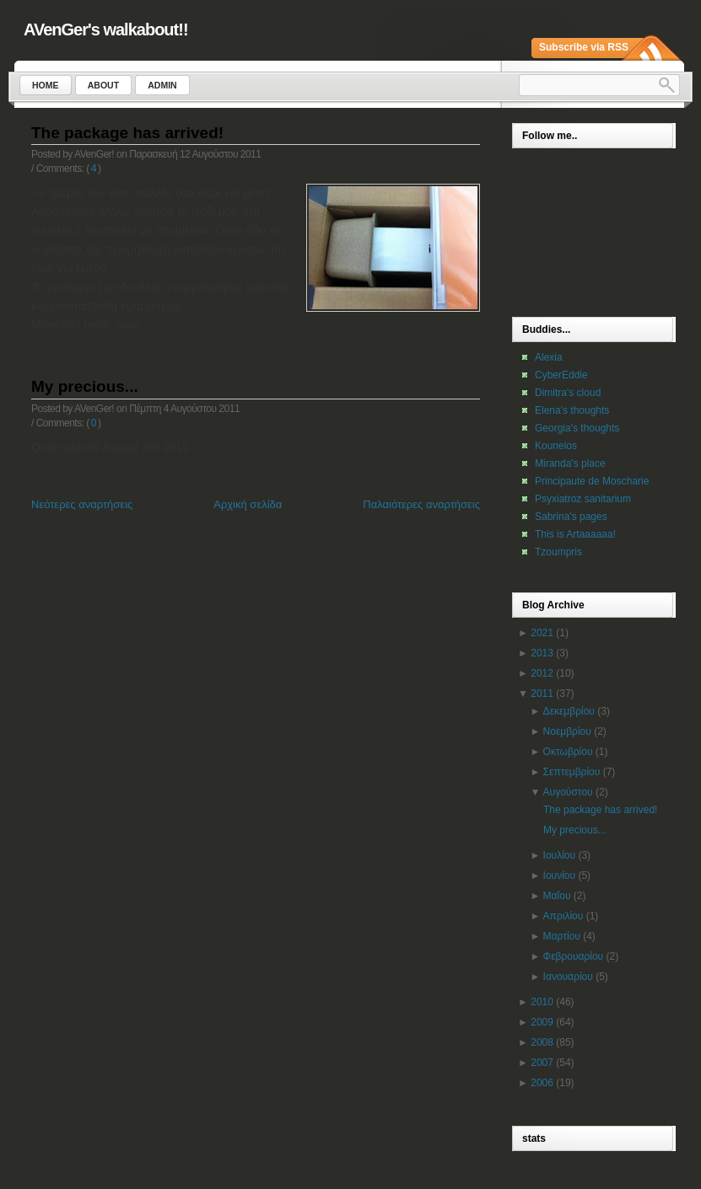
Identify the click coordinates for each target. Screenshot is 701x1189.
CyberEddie (561, 375)
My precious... (84, 386)
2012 (542, 673)
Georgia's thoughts (577, 428)
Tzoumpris (558, 552)
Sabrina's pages (571, 516)
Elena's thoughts (572, 410)
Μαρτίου (561, 936)
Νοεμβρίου (567, 731)
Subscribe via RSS (583, 47)
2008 (542, 1042)
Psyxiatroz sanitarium (583, 499)
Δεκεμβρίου (569, 711)
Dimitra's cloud (568, 393)
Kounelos (556, 446)
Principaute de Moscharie (592, 481)
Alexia (549, 357)
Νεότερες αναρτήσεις (81, 504)
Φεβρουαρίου (573, 956)
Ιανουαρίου (568, 977)
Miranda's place (570, 463)
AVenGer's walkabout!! (106, 29)
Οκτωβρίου (568, 752)
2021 (542, 633)
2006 (542, 1083)
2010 (542, 1002)
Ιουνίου (559, 875)
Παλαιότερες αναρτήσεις (421, 504)
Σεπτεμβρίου (572, 772)
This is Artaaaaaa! (575, 534)
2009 (542, 1022)
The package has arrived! (127, 133)
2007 (542, 1062)
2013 (542, 653)
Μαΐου (557, 896)
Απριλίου (563, 916)
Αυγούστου (568, 792)
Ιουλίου (559, 855)
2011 (542, 693)
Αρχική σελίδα (247, 504)
